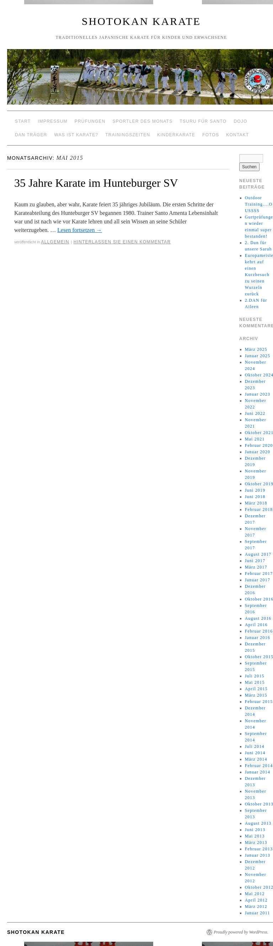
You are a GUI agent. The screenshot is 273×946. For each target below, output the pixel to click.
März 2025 (256, 349)
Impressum (52, 121)
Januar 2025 (258, 355)
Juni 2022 (255, 413)
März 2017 (256, 567)
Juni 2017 (255, 560)
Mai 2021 (255, 439)
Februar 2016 (259, 631)
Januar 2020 (258, 451)
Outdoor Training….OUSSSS (259, 204)
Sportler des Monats (143, 121)
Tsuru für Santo (203, 121)
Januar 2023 (258, 394)
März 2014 (256, 759)
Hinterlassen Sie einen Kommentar (122, 241)
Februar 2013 (259, 848)
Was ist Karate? (76, 134)
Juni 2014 (255, 752)
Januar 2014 (258, 772)
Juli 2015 (254, 675)
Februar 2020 (259, 445)
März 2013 (256, 842)
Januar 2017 (258, 579)
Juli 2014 (254, 746)
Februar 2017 (259, 573)
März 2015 (256, 695)
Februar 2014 (259, 765)
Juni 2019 (255, 490)
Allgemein (55, 241)
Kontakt (237, 134)
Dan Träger (31, 134)
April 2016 (256, 624)
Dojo (240, 121)
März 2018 (256, 503)
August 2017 (258, 554)
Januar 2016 (258, 637)
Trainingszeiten (127, 134)
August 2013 (258, 823)
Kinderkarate (176, 134)
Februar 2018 (259, 509)
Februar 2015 (259, 701)
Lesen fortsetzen (79, 230)
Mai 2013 (255, 836)
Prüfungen (90, 121)
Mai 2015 (255, 682)
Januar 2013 (258, 855)
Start (23, 121)
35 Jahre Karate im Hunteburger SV (96, 182)
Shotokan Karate (141, 21)
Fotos (210, 134)
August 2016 (258, 618)
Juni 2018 (255, 496)
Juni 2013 (255, 829)
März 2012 (256, 906)
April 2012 (256, 900)
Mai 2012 (255, 893)
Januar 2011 (257, 912)
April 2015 (256, 688)
